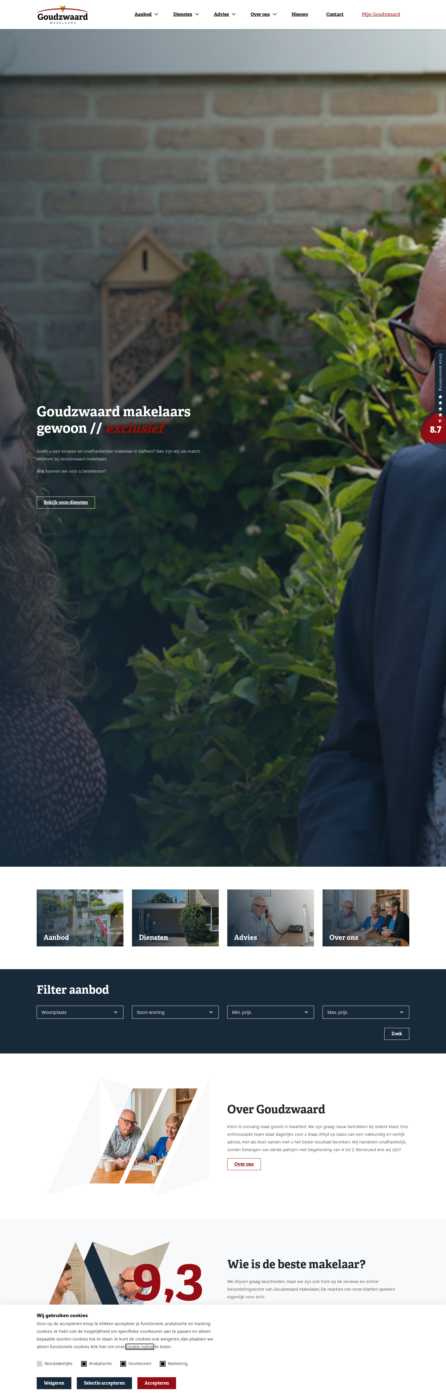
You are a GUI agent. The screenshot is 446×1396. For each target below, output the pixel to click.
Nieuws (300, 14)
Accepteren (156, 1383)
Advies (221, 14)
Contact (335, 14)
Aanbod (143, 14)
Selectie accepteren (104, 1383)
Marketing (174, 1364)
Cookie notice (140, 1346)
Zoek (396, 1034)
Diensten (182, 14)
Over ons (260, 14)
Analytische (96, 1364)
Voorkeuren (135, 1364)
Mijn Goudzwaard (381, 14)
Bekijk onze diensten (66, 502)
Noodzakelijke (55, 1364)
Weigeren (54, 1383)
